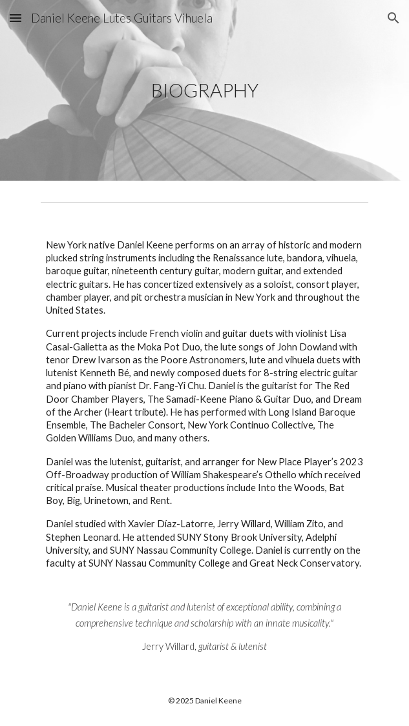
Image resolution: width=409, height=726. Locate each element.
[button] (15, 17)
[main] (204, 90)
